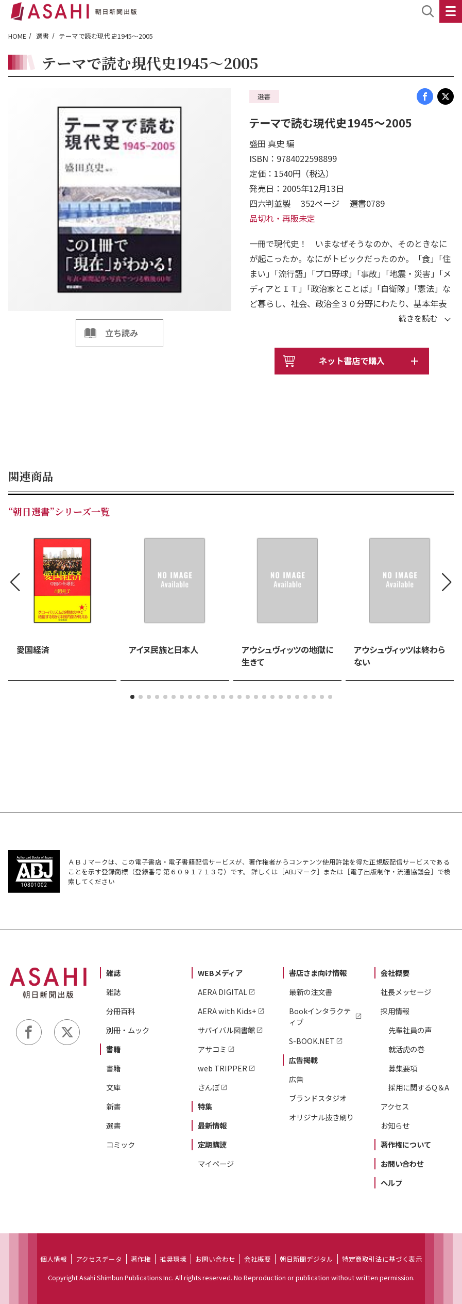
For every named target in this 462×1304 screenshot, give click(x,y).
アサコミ (212, 1049)
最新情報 (212, 1125)
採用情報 (395, 1010)
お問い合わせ (402, 1163)
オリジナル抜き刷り (321, 1117)
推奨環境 (173, 1259)
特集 (205, 1106)
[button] (132, 697)
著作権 (141, 1259)
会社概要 (395, 972)
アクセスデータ (99, 1259)
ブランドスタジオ (318, 1098)
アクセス (395, 1106)
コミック (120, 1144)
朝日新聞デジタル (306, 1259)
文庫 (113, 1087)
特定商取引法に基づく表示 (382, 1259)
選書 (42, 36)
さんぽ (208, 1087)
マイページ (216, 1163)
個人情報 (53, 1259)
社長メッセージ (406, 991)
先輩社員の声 (410, 1029)
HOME (17, 36)
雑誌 (113, 972)
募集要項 (402, 1068)
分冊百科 (120, 1010)
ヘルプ (391, 1182)
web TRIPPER (222, 1068)
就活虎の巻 (406, 1049)
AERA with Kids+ (227, 1010)
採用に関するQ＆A (418, 1087)
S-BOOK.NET (312, 1040)
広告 (296, 1078)
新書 (113, 1106)
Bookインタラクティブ (320, 1016)
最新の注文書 (310, 991)
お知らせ (395, 1125)
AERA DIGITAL (222, 991)
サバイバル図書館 (226, 1029)
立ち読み (121, 333)
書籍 (113, 1049)
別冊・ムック (127, 1029)
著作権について (406, 1144)
